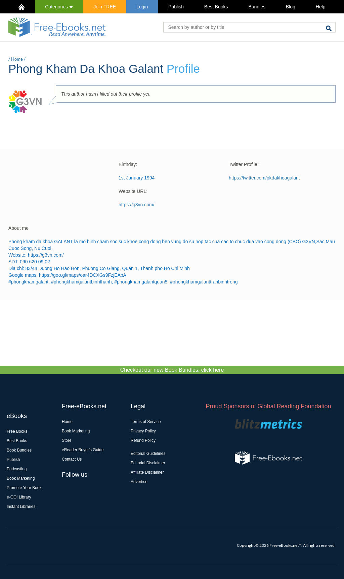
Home (17, 59)
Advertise (139, 481)
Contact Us (72, 459)
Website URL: (133, 191)
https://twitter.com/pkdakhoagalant (264, 177)
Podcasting (17, 469)
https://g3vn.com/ (137, 204)
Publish (176, 6)
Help (321, 6)
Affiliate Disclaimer (147, 472)
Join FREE (104, 6)
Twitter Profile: (244, 164)
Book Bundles (19, 450)
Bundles (256, 6)
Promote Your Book (24, 487)
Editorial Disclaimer (148, 463)
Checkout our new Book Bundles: (172, 370)
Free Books (17, 431)
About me (18, 228)
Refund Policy (143, 440)
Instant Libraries (21, 506)
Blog (290, 6)
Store (67, 440)
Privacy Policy (143, 431)
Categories (59, 6)
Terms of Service (146, 421)
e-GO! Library (19, 497)
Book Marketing (21, 478)
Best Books (216, 6)
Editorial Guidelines (148, 453)
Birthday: (128, 164)
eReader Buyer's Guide (82, 450)
